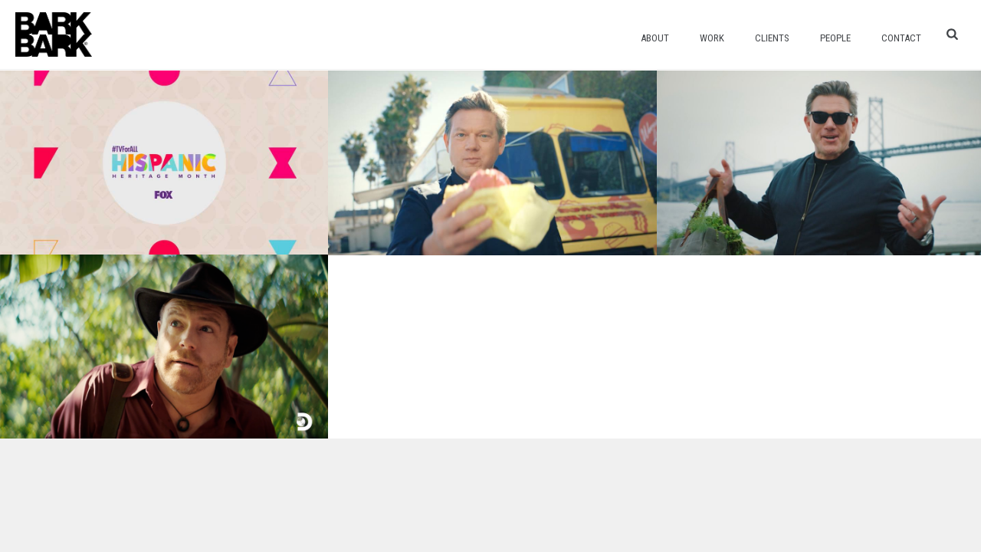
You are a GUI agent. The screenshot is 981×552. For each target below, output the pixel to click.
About (655, 38)
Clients (772, 38)
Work (712, 38)
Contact (901, 38)
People (835, 38)
